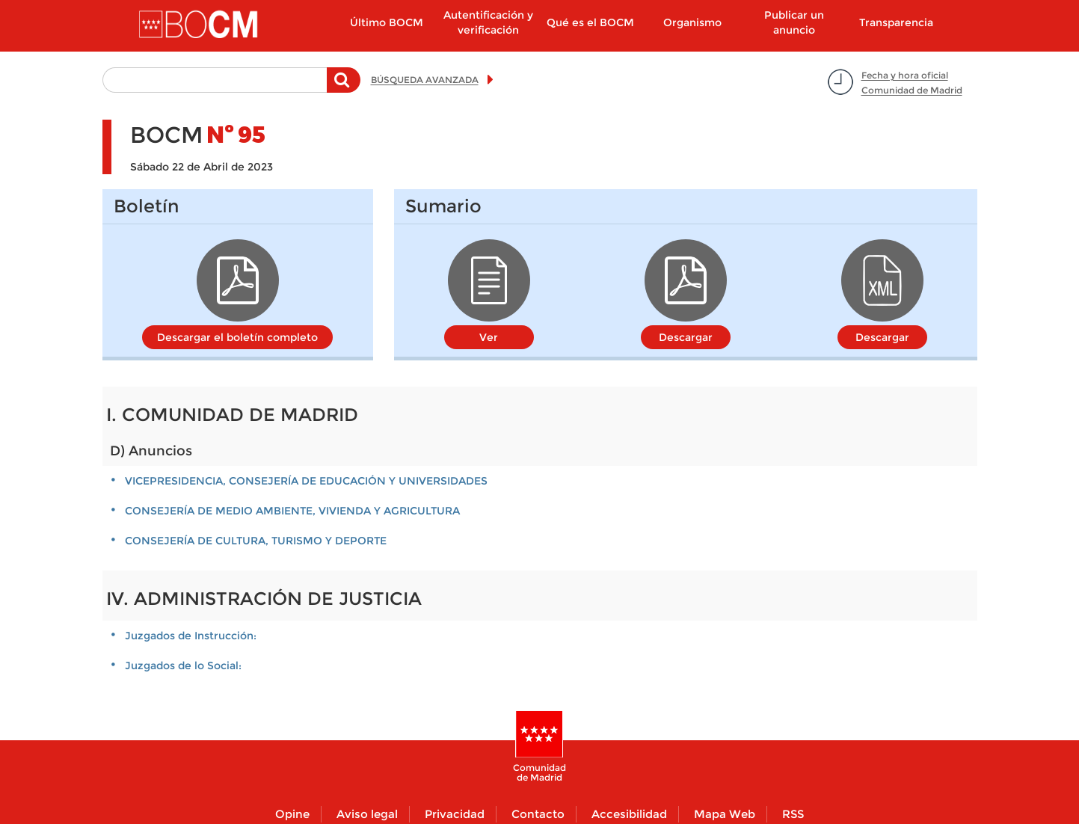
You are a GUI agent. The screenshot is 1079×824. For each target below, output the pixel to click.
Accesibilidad (629, 814)
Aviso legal (367, 814)
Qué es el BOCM (590, 22)
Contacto (538, 814)
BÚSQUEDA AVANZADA (425, 79)
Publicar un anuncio (794, 22)
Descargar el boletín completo (237, 337)
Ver (488, 337)
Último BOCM (386, 22)
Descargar (686, 337)
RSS (793, 814)
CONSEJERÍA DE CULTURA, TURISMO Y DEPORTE (256, 540)
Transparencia (896, 22)
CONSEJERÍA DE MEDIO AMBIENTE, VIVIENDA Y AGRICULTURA (292, 510)
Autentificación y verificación (488, 22)
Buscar (343, 87)
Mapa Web (724, 814)
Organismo (692, 22)
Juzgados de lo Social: (183, 665)
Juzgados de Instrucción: (190, 635)
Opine (292, 814)
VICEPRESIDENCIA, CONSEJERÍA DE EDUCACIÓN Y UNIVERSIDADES (306, 481)
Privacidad (455, 814)
